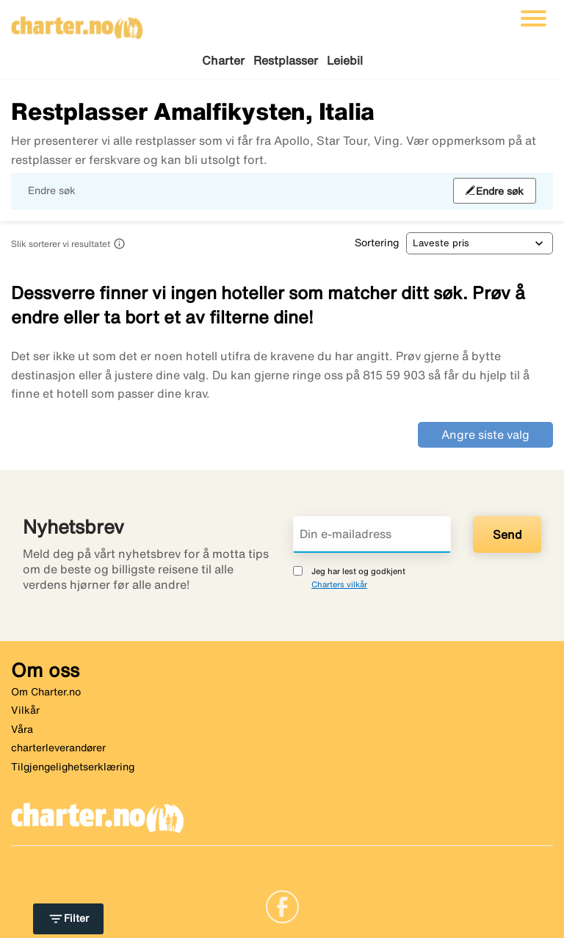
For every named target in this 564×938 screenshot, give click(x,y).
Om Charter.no (46, 692)
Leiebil (345, 60)
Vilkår (25, 710)
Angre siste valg (485, 434)
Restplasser (285, 60)
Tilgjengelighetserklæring (72, 767)
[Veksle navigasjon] (533, 18)
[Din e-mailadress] (372, 534)
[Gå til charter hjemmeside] (77, 23)
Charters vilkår (339, 584)
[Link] (282, 905)
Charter (223, 60)
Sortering (377, 242)
